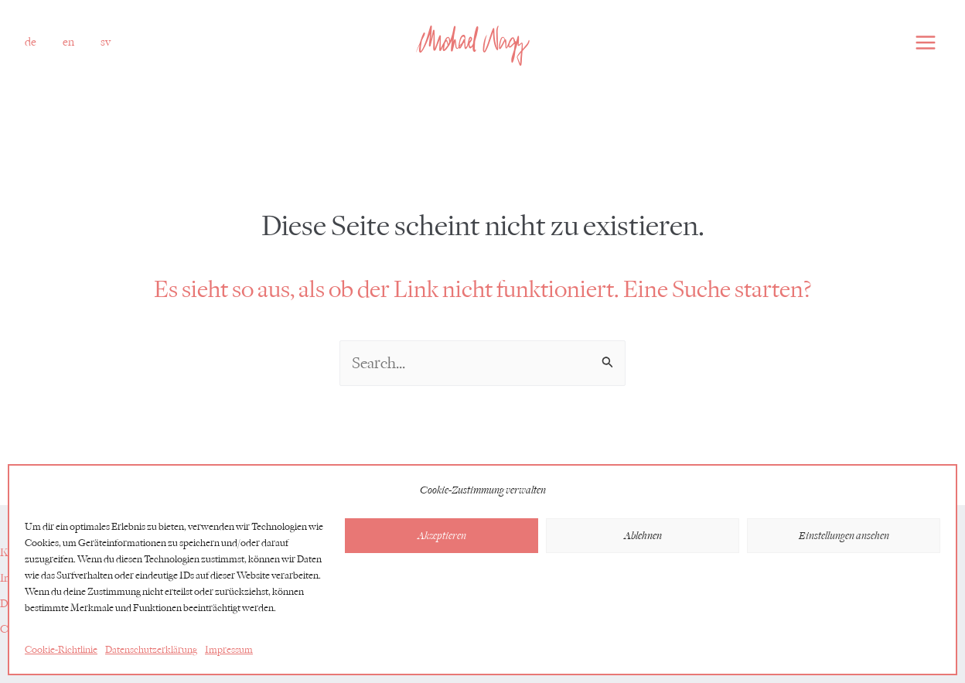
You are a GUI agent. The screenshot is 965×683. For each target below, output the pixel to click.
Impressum (229, 649)
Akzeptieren (442, 535)
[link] (68, 43)
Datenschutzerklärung (151, 649)
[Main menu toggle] (925, 42)
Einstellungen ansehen (844, 535)
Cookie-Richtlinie (61, 649)
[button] (30, 43)
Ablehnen (643, 535)
